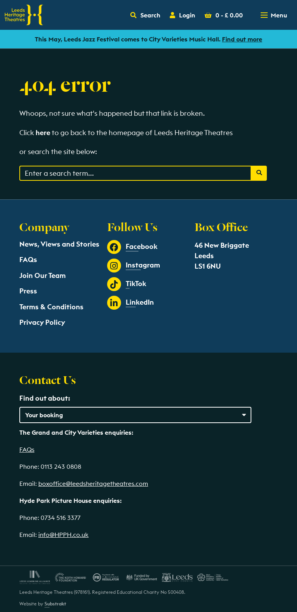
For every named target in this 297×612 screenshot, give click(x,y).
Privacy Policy (42, 322)
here (43, 132)
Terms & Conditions (51, 306)
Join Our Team (42, 275)
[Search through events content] (135, 173)
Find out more (242, 39)
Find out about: (44, 398)
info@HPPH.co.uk (63, 534)
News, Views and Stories (59, 244)
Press (28, 290)
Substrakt (55, 604)
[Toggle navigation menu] (274, 15)
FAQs (28, 259)
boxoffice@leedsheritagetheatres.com (93, 483)
